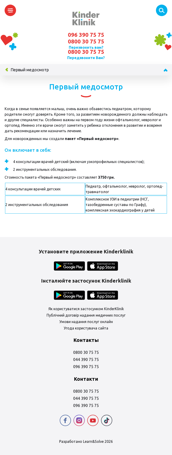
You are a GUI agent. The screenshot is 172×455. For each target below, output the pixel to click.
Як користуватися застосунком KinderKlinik (86, 309)
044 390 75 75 (86, 359)
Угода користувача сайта (86, 328)
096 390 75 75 (86, 35)
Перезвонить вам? (86, 47)
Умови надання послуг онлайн (86, 322)
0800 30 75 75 (86, 41)
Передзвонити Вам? (86, 58)
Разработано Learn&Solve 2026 (86, 441)
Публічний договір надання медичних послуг (86, 315)
